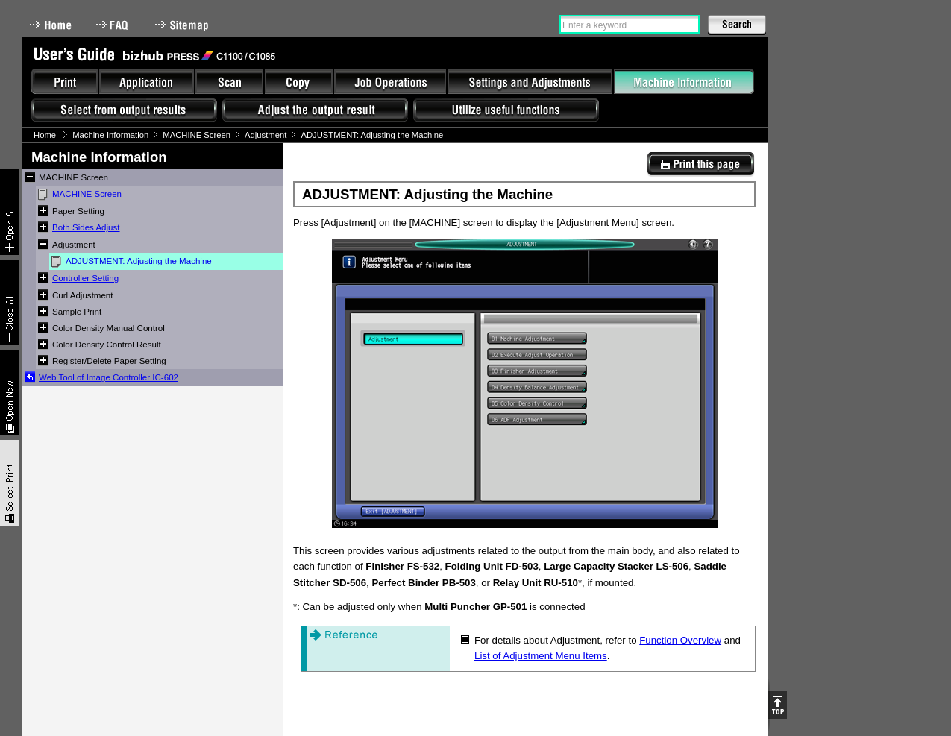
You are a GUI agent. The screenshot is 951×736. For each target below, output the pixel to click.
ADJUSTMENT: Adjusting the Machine (139, 261)
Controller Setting (85, 278)
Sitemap (183, 25)
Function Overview (680, 640)
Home (50, 25)
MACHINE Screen (87, 193)
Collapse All (9, 302)
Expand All (9, 212)
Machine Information (110, 134)
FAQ (113, 25)
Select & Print (9, 483)
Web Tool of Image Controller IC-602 (108, 377)
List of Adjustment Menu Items (540, 655)
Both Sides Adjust (86, 227)
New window (9, 392)
